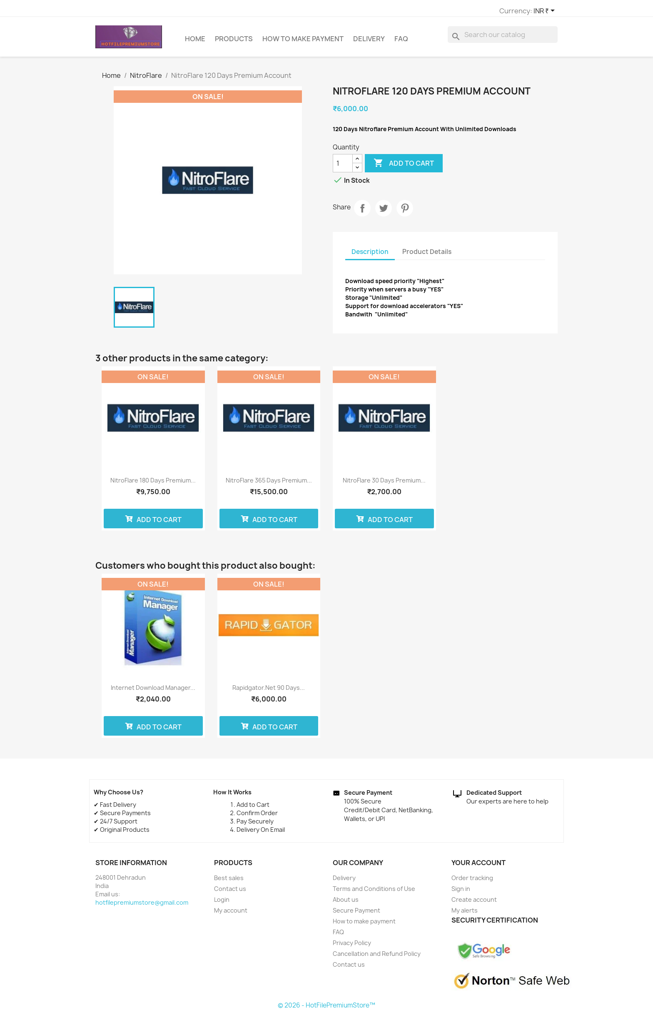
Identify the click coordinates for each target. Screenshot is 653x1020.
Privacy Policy (352, 946)
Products (234, 42)
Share (362, 212)
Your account (478, 866)
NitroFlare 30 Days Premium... (384, 484)
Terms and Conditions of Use (374, 892)
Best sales (229, 882)
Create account (474, 903)
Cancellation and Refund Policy (377, 957)
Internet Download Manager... (153, 691)
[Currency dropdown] (443, 11)
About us (346, 903)
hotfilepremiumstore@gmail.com (141, 906)
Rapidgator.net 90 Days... (268, 691)
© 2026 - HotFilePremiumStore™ (326, 1009)
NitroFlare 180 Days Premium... (153, 484)
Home (195, 42)
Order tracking (472, 882)
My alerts (464, 914)
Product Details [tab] (426, 255)
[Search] (503, 38)
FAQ (401, 42)
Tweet (383, 212)
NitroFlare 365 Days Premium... (269, 484)
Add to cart (404, 167)
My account (230, 914)
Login (221, 903)
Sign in (460, 892)
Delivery (369, 42)
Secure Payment (356, 914)
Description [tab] (370, 255)
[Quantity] (343, 167)
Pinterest (404, 212)
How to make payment (303, 42)
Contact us (230, 892)
